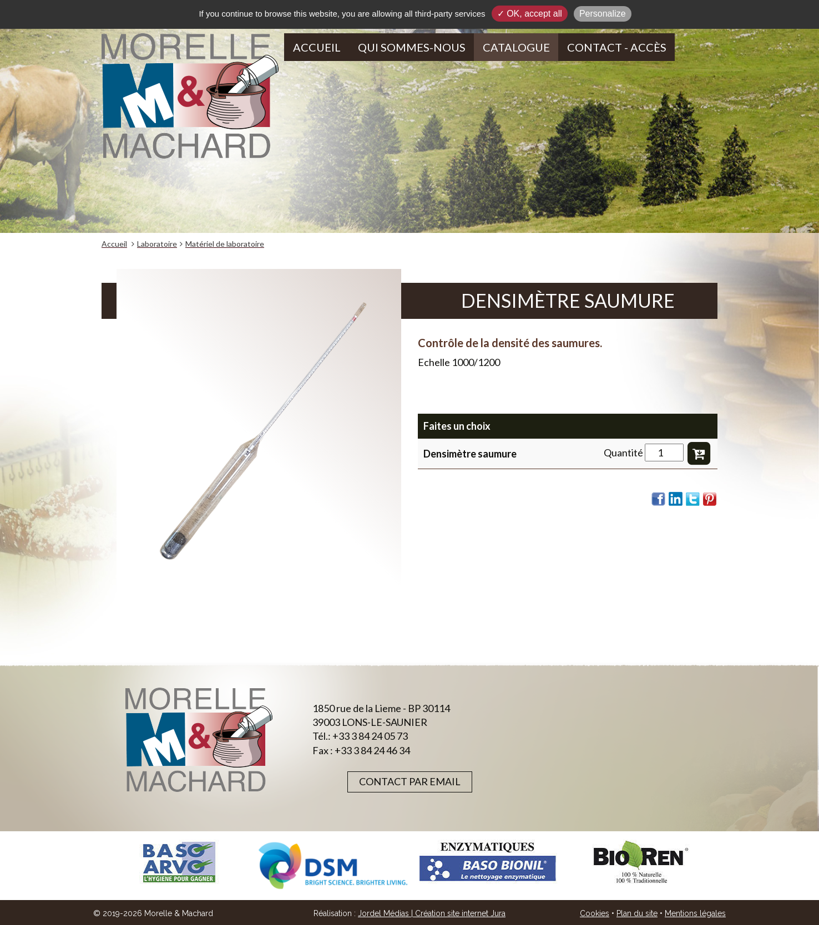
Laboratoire (157, 243)
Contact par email (410, 781)
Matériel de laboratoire (224, 243)
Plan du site (637, 913)
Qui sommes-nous (412, 47)
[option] (179, 862)
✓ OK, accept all (529, 13)
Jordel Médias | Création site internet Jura (431, 913)
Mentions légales (695, 913)
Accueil (317, 47)
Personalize (602, 13)
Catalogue (516, 47)
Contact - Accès (616, 47)
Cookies (594, 913)
